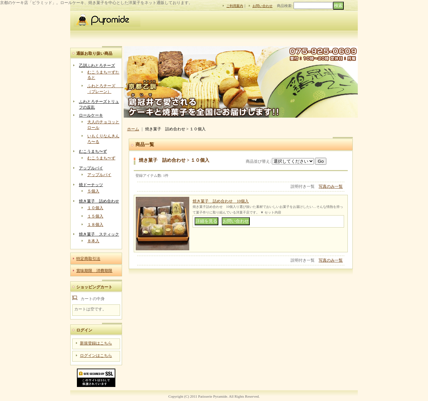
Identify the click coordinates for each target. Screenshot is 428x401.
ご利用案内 (234, 6)
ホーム (133, 129)
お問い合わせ (262, 6)
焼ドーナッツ (91, 184)
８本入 (93, 241)
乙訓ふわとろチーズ (97, 65)
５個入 (93, 191)
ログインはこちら (96, 355)
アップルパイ (91, 168)
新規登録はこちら (96, 343)
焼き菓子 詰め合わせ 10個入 (221, 201)
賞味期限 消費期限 (94, 270)
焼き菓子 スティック (99, 234)
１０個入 (95, 208)
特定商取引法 (88, 258)
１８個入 (95, 224)
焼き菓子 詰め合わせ (99, 201)
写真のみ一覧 (331, 186)
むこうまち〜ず (93, 151)
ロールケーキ (91, 115)
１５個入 (95, 216)
